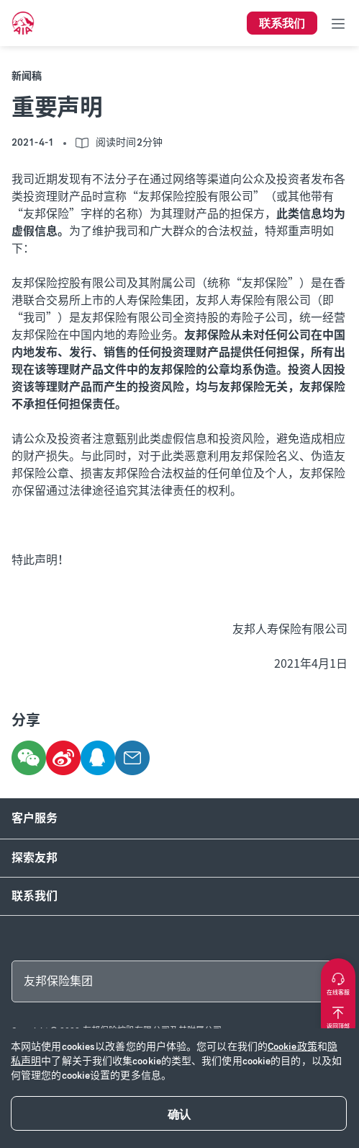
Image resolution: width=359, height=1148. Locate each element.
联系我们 (35, 896)
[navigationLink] (23, 23)
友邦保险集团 (58, 981)
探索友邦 (35, 858)
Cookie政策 (292, 1047)
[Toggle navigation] (338, 23)
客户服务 (35, 818)
